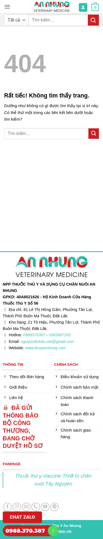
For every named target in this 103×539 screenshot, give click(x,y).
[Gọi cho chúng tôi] (35, 507)
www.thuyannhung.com (45, 348)
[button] (7, 6)
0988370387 (34, 335)
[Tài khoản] (83, 7)
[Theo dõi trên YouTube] (45, 507)
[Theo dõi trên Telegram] (54, 507)
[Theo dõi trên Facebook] (7, 507)
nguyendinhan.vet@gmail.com (47, 341)
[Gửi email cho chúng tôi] (26, 507)
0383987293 (60, 335)
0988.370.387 (25, 530)
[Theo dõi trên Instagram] (17, 507)
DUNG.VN (62, 532)
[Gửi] (93, 20)
